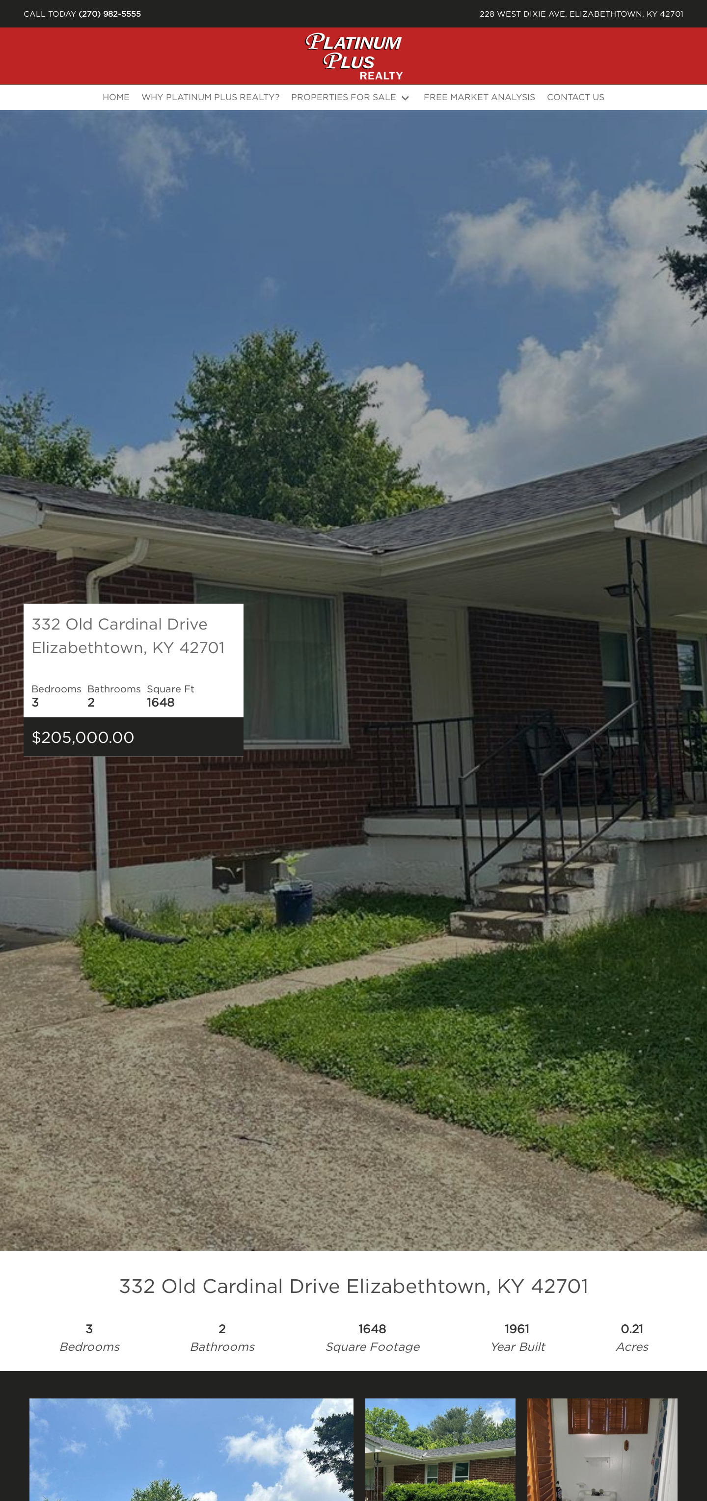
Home (116, 97)
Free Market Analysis (479, 97)
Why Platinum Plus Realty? (210, 97)
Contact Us (575, 97)
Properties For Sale (343, 97)
